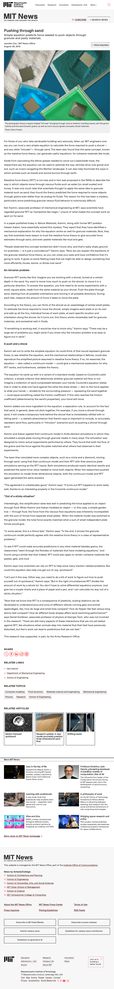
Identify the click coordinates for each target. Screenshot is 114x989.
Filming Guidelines (48, 910)
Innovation (64, 5)
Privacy (24, 980)
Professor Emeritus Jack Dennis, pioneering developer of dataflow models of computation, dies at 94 (95, 770)
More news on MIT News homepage (22, 836)
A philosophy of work (91, 794)
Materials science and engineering (63, 692)
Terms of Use (80, 904)
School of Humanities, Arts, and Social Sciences (30, 883)
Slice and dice (33, 816)
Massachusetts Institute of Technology (38, 972)
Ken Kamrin (12, 668)
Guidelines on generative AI (30, 940)
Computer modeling (14, 692)
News (67, 961)
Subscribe (80, 20)
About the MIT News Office (18, 904)
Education (40, 5)
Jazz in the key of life (36, 766)
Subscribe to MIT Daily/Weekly (30, 922)
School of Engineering (17, 677)
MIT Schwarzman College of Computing (26, 895)
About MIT (47, 965)
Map (28, 977)
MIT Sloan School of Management (23, 887)
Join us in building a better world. (96, 961)
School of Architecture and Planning (24, 875)
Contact (57, 977)
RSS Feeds (79, 910)
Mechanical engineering (94, 692)
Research (52, 5)
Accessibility (34, 980)
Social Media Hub (48, 980)
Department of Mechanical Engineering (26, 673)
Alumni (24, 965)
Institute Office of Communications (80, 865)
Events (34, 977)
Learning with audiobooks (39, 794)
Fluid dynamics (35, 692)
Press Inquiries (11, 910)
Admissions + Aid (79, 5)
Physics (9, 697)
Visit (23, 977)
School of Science (16, 891)
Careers (48, 977)
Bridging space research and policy (94, 817)
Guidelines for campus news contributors (84, 931)
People (41, 977)
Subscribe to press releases (84, 922)
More (94, 5)
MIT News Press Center (51, 904)
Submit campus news (30, 931)
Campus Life (48, 961)
